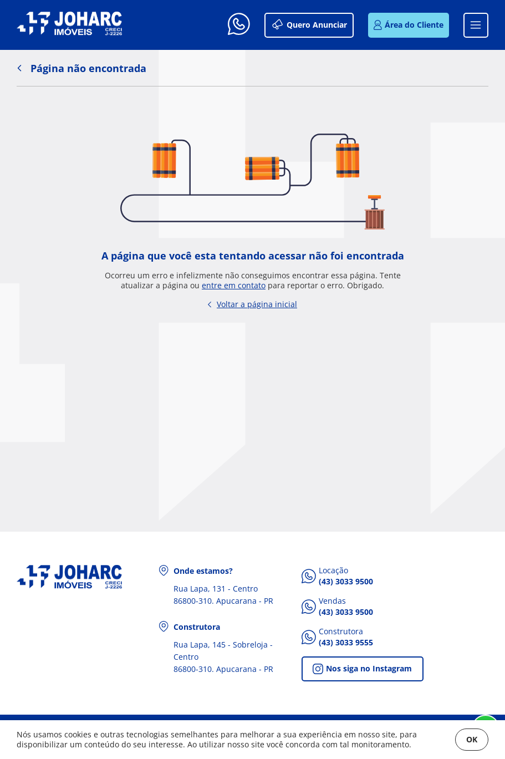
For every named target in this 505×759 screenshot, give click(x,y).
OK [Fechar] (471, 739)
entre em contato (234, 286)
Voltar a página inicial (252, 304)
